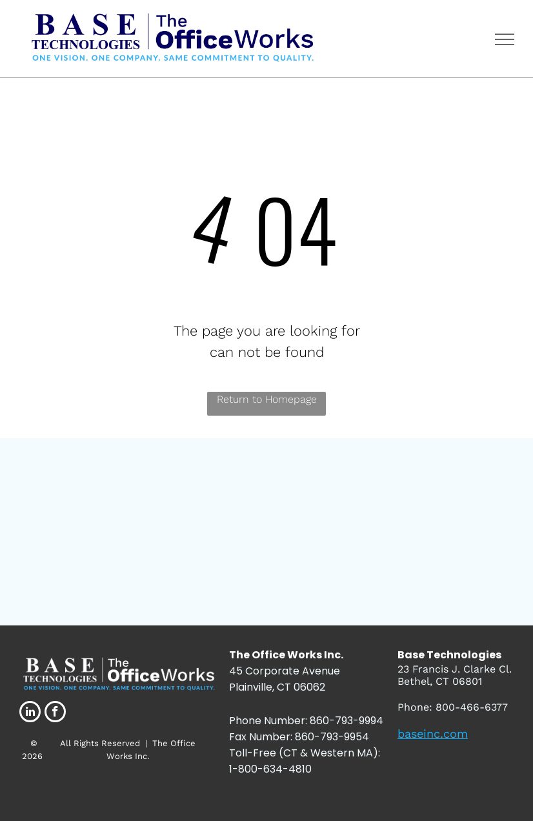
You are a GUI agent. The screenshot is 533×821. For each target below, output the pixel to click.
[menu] (504, 39)
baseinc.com (432, 733)
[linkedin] (30, 713)
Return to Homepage (267, 399)
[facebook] (55, 713)
